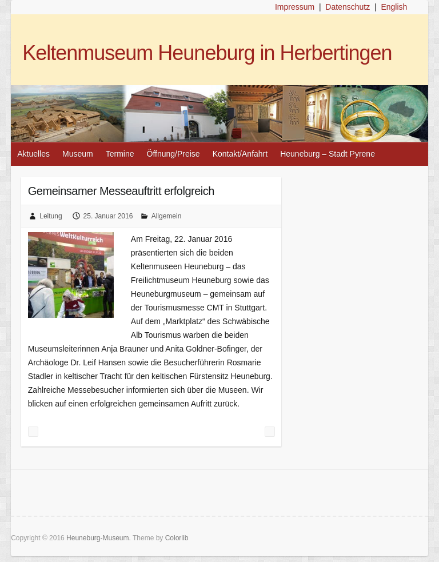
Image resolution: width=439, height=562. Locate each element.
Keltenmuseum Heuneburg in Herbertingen (207, 53)
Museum (77, 153)
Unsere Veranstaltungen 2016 (270, 432)
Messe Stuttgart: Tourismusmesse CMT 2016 (33, 432)
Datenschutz (347, 6)
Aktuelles (33, 153)
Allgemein (166, 216)
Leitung (50, 216)
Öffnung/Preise (173, 153)
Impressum (294, 6)
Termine (120, 153)
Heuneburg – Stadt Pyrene (327, 153)
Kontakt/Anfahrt (240, 153)
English (394, 6)
